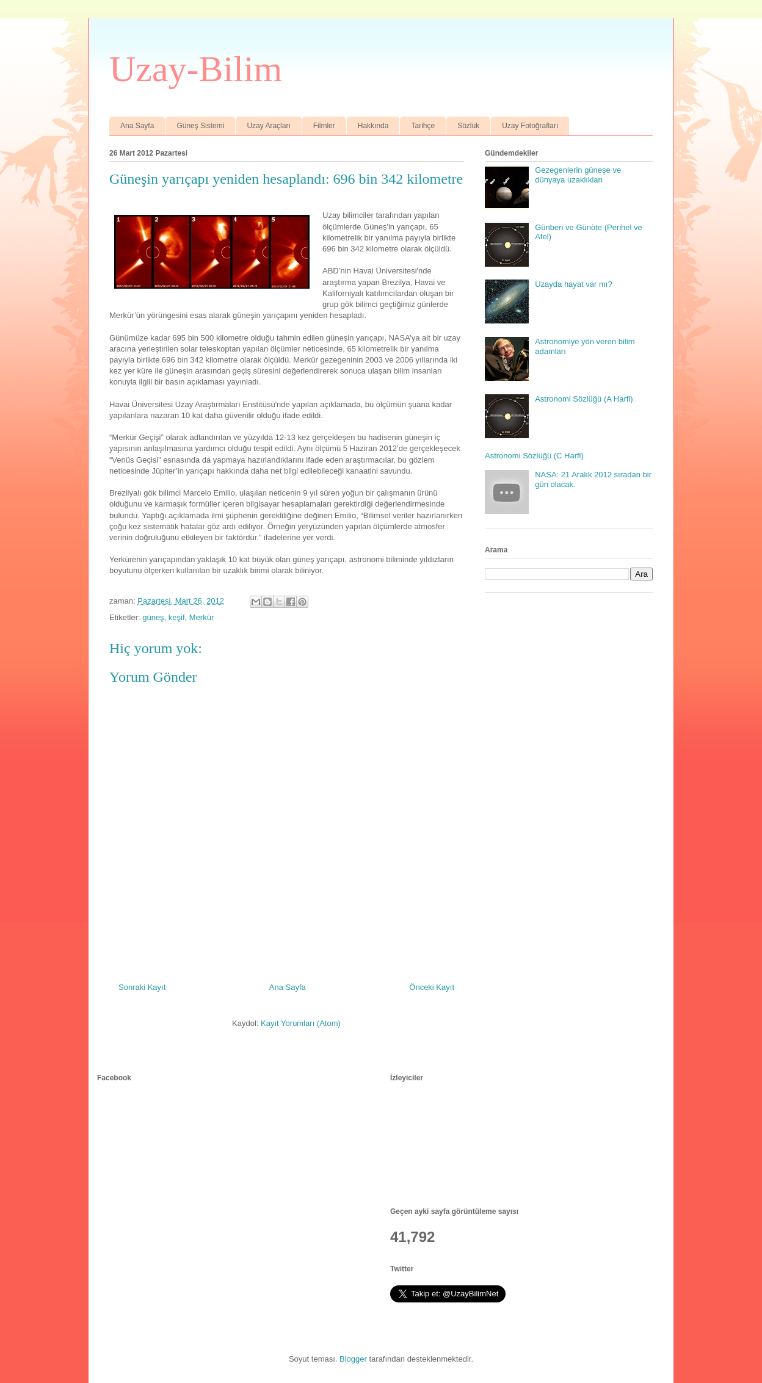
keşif (177, 617)
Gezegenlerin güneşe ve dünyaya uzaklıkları (578, 174)
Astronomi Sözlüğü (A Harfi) (584, 398)
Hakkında (373, 125)
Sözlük (468, 125)
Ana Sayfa (137, 125)
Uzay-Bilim (195, 69)
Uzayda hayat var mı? (573, 284)
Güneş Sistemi (200, 125)
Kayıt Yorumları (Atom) (301, 1023)
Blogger (353, 1358)
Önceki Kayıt (431, 987)
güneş (153, 617)
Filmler (324, 125)
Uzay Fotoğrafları (530, 125)
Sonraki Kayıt (141, 987)
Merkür (201, 617)
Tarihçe (423, 125)
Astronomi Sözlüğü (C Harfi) (534, 455)
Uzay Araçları (268, 125)
